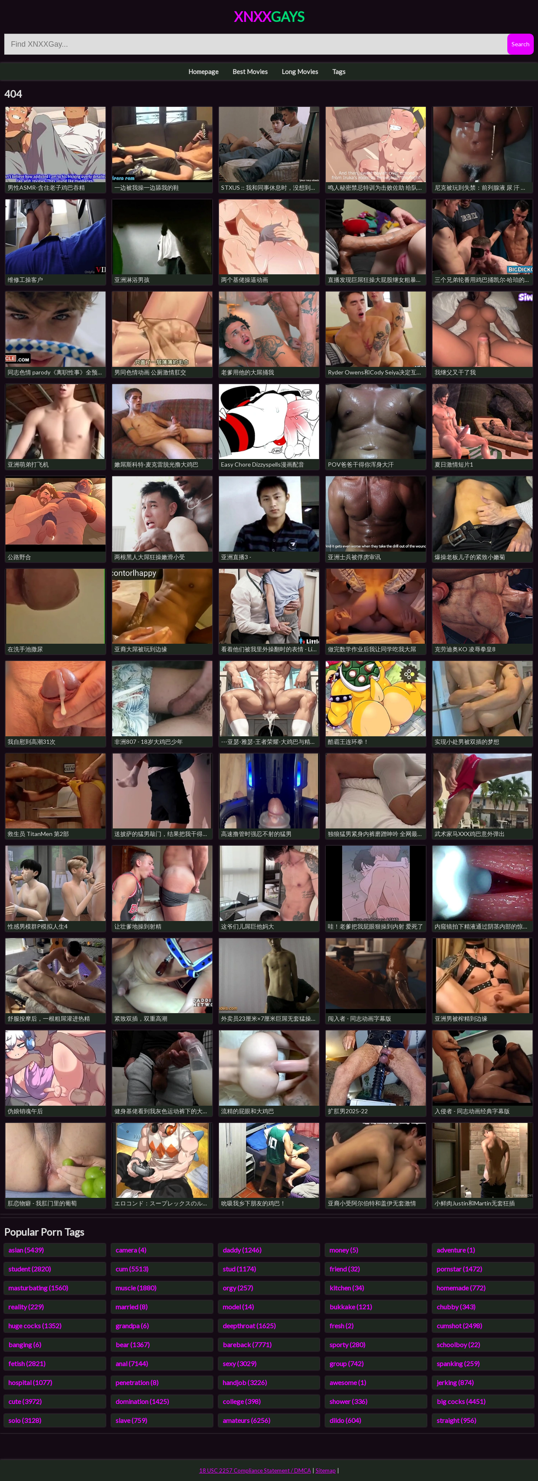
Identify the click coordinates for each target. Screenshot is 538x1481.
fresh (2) (341, 1326)
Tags (338, 71)
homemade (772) (461, 1288)
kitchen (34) (347, 1288)
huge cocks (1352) (34, 1326)
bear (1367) (133, 1344)
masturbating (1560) (38, 1288)
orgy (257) (238, 1288)
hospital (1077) (30, 1382)
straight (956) (456, 1420)
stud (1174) (239, 1269)
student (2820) (29, 1269)
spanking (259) (458, 1363)
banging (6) (24, 1344)
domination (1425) (142, 1401)
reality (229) (26, 1307)
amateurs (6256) (246, 1420)
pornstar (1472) (459, 1269)
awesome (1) (348, 1382)
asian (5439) (26, 1250)
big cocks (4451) (461, 1401)
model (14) (238, 1307)
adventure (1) (456, 1250)
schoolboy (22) (458, 1344)
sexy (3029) (239, 1363)
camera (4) (131, 1250)
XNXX (269, 16)
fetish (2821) (26, 1363)
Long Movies (300, 71)
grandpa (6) (132, 1326)
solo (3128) (24, 1420)
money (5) (344, 1250)
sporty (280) (347, 1344)
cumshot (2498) (459, 1326)
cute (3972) (25, 1401)
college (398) (242, 1401)
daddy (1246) (242, 1250)
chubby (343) (456, 1307)
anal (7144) (132, 1363)
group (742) (347, 1363)
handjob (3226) (245, 1382)
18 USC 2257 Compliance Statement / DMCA (255, 1470)
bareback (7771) (247, 1344)
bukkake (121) (351, 1307)
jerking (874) (455, 1382)
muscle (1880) (136, 1288)
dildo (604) (345, 1420)
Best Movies (250, 71)
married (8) (132, 1307)
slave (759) (131, 1420)
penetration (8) (137, 1382)
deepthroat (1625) (249, 1326)
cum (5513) (132, 1269)
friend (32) (345, 1269)
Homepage (203, 71)
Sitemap (326, 1470)
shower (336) (348, 1401)
